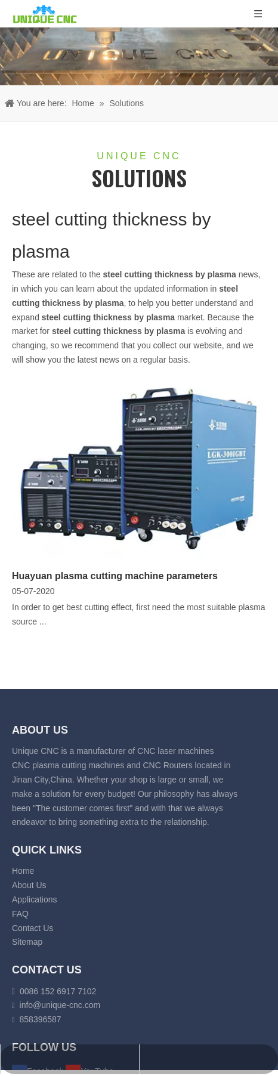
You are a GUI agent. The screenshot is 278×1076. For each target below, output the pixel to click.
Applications (34, 899)
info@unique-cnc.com (60, 1005)
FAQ (20, 914)
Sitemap (27, 942)
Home (23, 871)
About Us (29, 885)
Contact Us (32, 928)
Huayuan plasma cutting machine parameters (115, 576)
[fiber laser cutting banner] (139, 56)
